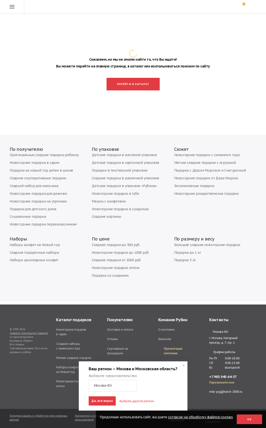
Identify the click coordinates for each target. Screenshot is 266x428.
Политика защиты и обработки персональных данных (38, 417)
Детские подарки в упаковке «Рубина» (118, 188)
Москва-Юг (218, 332)
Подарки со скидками (107, 278)
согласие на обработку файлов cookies (200, 417)
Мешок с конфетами (106, 202)
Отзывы (112, 339)
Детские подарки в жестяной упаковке (119, 159)
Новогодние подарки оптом (111, 271)
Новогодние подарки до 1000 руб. (116, 257)
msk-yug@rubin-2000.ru (225, 391)
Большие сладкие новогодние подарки (201, 249)
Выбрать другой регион (137, 401)
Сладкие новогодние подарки (29, 333)
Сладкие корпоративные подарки (33, 181)
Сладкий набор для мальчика (30, 188)
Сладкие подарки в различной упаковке (120, 181)
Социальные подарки (25, 217)
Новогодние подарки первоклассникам (37, 224)
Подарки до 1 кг (185, 257)
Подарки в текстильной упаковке (114, 173)
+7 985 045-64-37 (223, 377)
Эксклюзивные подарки (190, 188)
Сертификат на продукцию (117, 351)
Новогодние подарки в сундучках (115, 210)
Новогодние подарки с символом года (201, 159)
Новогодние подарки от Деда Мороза (201, 181)
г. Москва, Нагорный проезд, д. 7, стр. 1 (223, 340)
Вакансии (164, 339)
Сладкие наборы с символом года (68, 346)
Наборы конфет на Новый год (31, 249)
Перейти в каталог (133, 83)
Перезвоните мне (221, 382)
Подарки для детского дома (29, 210)
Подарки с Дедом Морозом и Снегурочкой (204, 173)
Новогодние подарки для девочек (34, 195)
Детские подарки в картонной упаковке (120, 166)
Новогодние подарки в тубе (111, 195)
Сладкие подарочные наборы (31, 257)
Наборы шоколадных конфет (30, 264)
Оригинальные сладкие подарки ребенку (39, 159)
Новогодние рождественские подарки (201, 195)
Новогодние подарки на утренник (33, 202)
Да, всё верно (102, 401)
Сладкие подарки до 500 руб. (112, 249)
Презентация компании (170, 351)
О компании (166, 329)
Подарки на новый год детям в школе (36, 173)
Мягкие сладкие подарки (73, 358)
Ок (249, 419)
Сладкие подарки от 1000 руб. (113, 264)
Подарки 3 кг (183, 264)
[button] (113, 386)
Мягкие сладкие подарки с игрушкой (199, 166)
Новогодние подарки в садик (30, 166)
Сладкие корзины (104, 217)
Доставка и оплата (120, 329)
